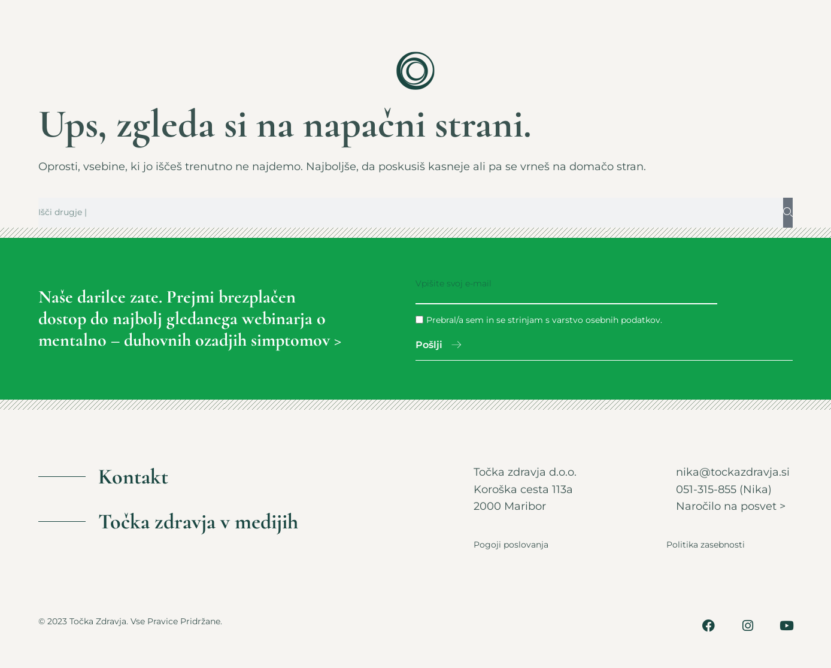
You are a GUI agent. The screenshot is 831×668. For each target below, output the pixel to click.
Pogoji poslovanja (511, 545)
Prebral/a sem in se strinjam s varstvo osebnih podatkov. (544, 320)
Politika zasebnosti (705, 545)
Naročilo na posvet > (730, 506)
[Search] (788, 213)
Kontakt (133, 477)
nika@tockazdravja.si (733, 472)
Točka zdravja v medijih (198, 522)
